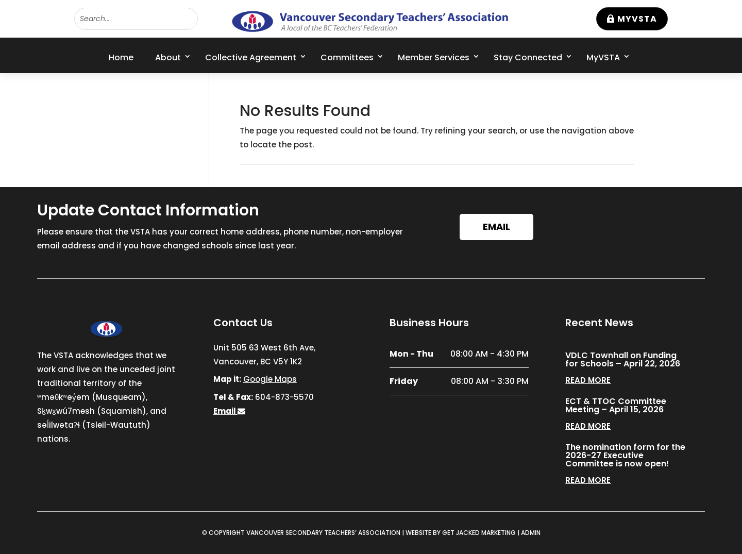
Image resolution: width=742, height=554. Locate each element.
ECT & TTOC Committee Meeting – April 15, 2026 (615, 405)
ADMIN (531, 532)
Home (121, 57)
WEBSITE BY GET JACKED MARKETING (461, 532)
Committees (347, 57)
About (168, 57)
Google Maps (270, 379)
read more (588, 380)
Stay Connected (528, 57)
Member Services (433, 57)
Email (496, 226)
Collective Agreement (250, 57)
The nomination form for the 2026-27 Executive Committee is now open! (625, 455)
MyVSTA (637, 19)
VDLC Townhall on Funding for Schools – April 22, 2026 (622, 359)
